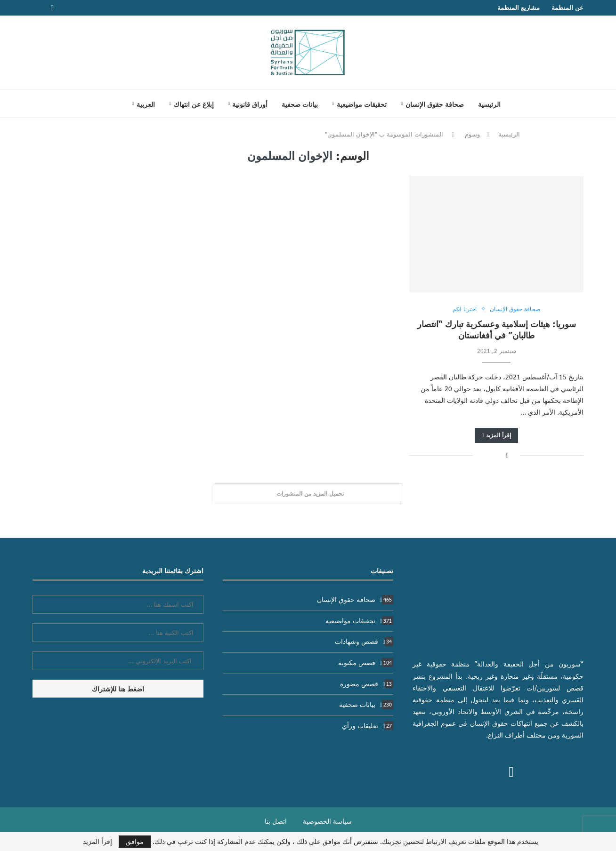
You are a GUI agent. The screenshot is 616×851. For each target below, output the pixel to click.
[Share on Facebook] (507, 454)
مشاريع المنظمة (518, 7)
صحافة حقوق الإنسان (434, 104)
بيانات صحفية (300, 104)
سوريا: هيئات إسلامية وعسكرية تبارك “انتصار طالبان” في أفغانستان (496, 329)
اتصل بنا (276, 821)
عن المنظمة (567, 7)
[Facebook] (52, 8)
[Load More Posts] (308, 493)
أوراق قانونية (249, 104)
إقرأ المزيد (496, 435)
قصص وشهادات (364, 641)
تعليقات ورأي (368, 725)
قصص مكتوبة (366, 662)
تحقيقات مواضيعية (362, 104)
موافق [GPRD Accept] (135, 841)
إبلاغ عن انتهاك (194, 104)
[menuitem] (143, 104)
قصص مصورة (367, 683)
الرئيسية (489, 104)
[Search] (113, 103)
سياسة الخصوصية (327, 821)
